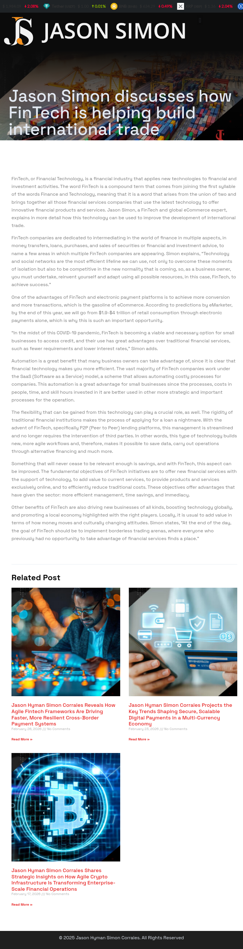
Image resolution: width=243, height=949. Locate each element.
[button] (200, 20)
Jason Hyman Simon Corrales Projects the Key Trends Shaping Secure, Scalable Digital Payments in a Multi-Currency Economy (180, 714)
